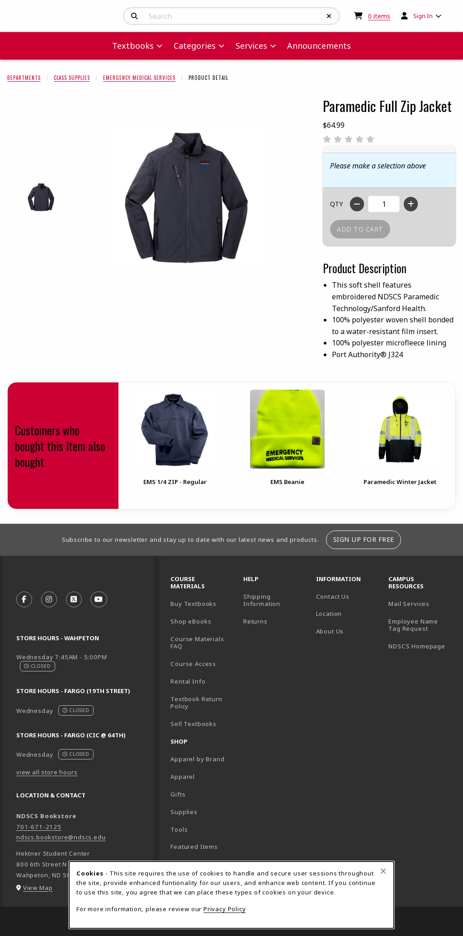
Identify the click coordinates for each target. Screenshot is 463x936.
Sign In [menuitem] (423, 16)
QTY (336, 204)
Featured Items (194, 847)
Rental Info (187, 681)
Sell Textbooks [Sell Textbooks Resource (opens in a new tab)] (193, 724)
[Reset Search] (329, 16)
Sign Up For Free (363, 539)
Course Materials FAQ (197, 643)
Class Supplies (72, 77)
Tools (179, 829)
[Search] (134, 16)
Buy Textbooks (193, 604)
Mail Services (409, 604)
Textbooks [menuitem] (133, 45)
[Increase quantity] (411, 204)
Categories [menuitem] (195, 45)
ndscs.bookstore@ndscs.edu (61, 837)
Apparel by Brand (197, 759)
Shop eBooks (190, 621)
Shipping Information (261, 600)
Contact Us (333, 596)
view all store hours (47, 772)
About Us (330, 631)
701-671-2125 (38, 827)
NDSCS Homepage (416, 646)
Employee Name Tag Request (413, 625)
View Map (38, 888)
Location (329, 614)
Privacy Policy (224, 909)
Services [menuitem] (251, 45)
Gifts (177, 794)
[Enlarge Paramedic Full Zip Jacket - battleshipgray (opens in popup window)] (41, 197)
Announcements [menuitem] (319, 45)
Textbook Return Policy (196, 703)
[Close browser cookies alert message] (383, 871)
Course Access (193, 664)
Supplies (184, 812)
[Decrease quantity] (357, 204)
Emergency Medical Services (139, 77)
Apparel (182, 777)
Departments (24, 77)
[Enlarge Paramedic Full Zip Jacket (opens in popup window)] (188, 197)
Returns (255, 621)
